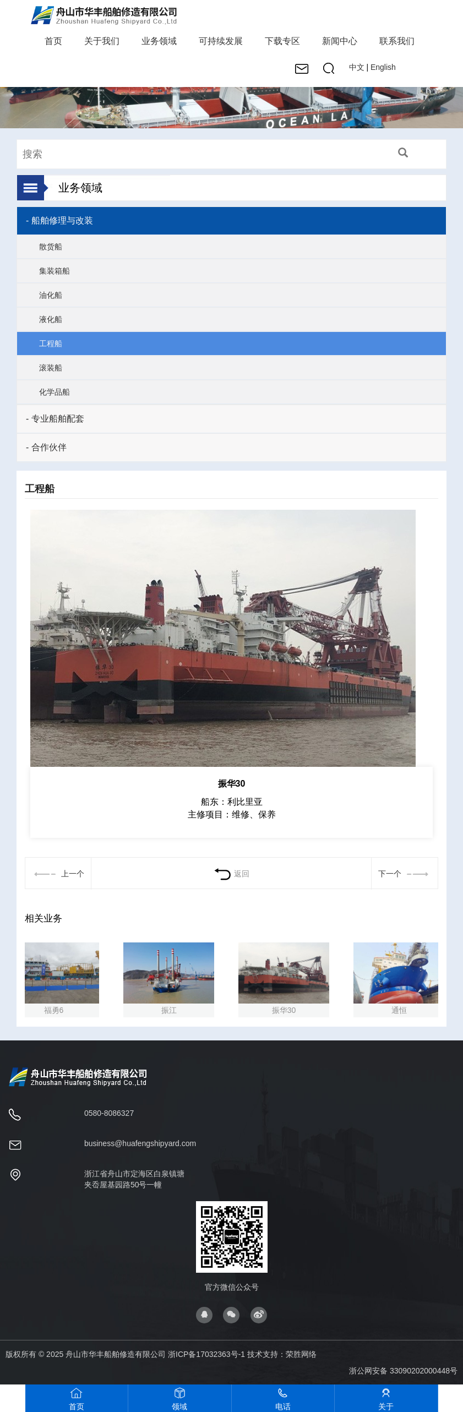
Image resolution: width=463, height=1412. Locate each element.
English (383, 67)
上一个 (57, 873)
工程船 (50, 343)
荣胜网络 (301, 1354)
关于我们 (101, 41)
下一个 (404, 873)
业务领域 (159, 41)
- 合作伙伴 (46, 447)
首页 (53, 41)
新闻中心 (339, 41)
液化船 (50, 319)
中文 (356, 67)
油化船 (50, 295)
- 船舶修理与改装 (59, 220)
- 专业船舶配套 (55, 418)
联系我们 (397, 41)
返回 (231, 873)
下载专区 (282, 41)
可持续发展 (221, 41)
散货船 (50, 246)
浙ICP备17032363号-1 (206, 1354)
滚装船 (50, 367)
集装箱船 (54, 270)
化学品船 (54, 392)
